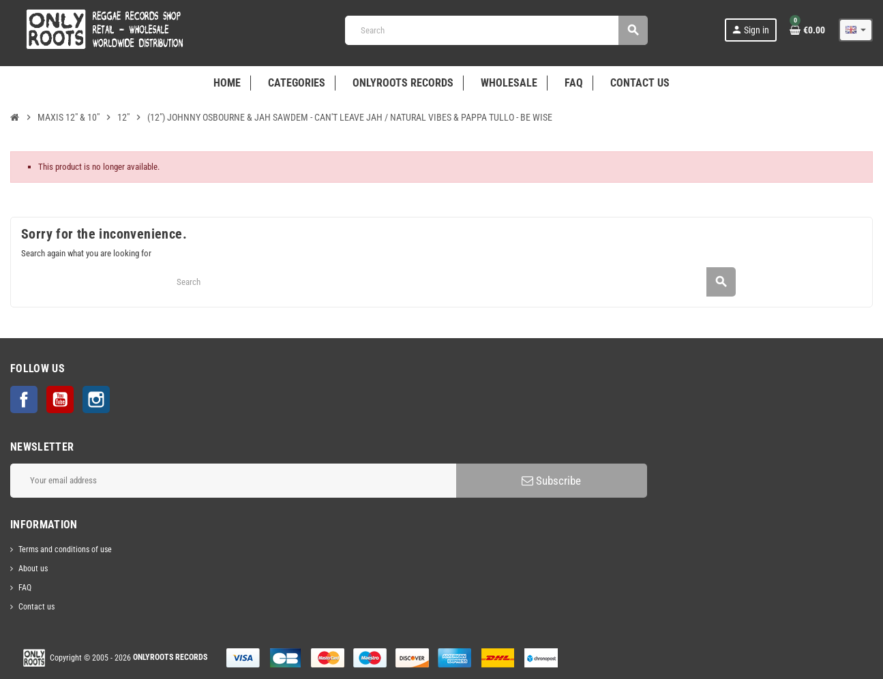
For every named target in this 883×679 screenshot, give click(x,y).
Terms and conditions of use (65, 549)
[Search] (496, 30)
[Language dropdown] (855, 30)
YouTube (60, 399)
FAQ (24, 587)
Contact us (36, 607)
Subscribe (551, 480)
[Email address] (233, 481)
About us (33, 568)
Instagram (96, 399)
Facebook (24, 399)
